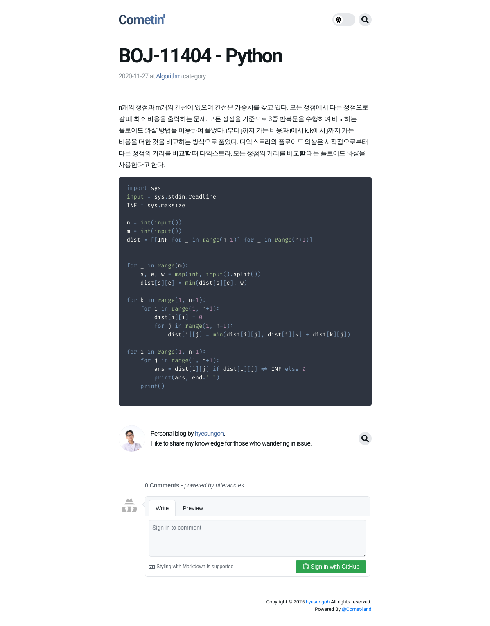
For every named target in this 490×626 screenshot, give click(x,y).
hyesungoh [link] (209, 433)
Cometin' (142, 19)
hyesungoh (318, 602)
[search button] (365, 19)
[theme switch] (343, 19)
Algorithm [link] (169, 76)
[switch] (343, 19)
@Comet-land (356, 609)
